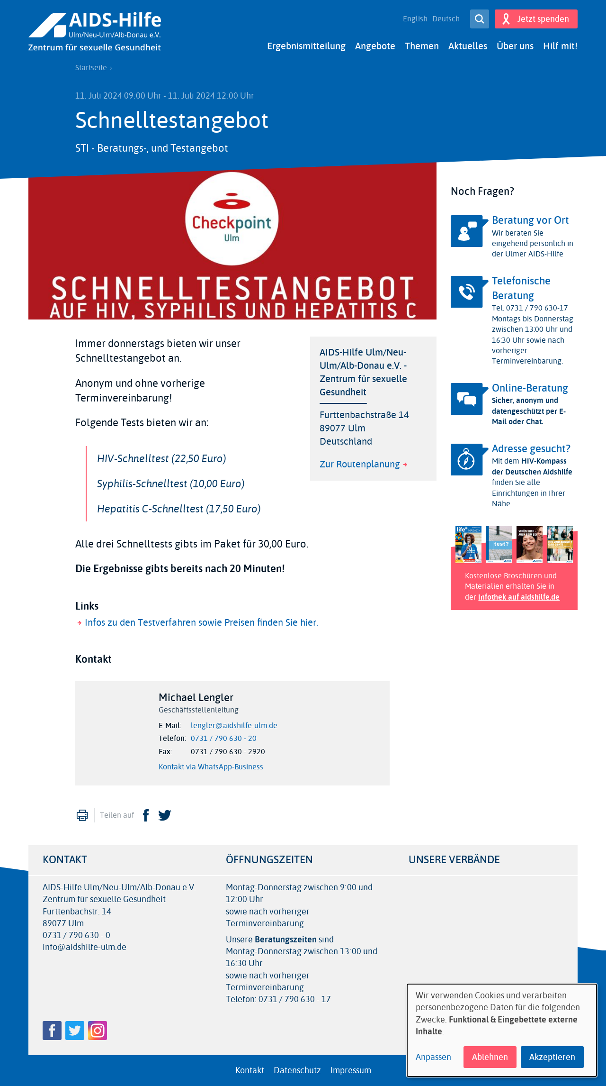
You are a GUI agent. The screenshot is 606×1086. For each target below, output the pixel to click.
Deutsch (446, 19)
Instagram (97, 1030)
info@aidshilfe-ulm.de (84, 947)
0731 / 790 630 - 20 (224, 738)
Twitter (165, 815)
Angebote (375, 46)
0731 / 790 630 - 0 (76, 935)
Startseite (91, 68)
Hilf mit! (560, 46)
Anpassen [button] (433, 1057)
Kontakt (249, 1070)
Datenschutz (297, 1070)
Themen (422, 46)
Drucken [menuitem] (82, 815)
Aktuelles (467, 46)
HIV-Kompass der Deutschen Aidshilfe (532, 466)
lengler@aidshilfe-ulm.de (234, 725)
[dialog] (502, 1030)
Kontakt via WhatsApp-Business (211, 767)
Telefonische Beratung (521, 288)
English (415, 19)
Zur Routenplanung (360, 464)
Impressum (350, 1070)
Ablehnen (490, 1057)
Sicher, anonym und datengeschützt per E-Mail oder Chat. (529, 411)
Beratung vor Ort (530, 220)
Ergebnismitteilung (306, 46)
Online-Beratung (530, 388)
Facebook (146, 815)
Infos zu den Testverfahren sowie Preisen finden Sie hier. (201, 623)
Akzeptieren (552, 1057)
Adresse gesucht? (531, 448)
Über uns (515, 46)
